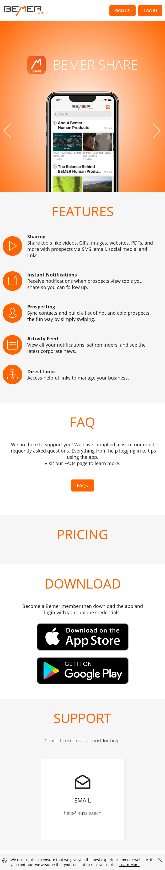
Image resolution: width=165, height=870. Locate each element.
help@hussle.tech (82, 787)
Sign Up (122, 10)
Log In (150, 10)
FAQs (82, 485)
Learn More (129, 864)
